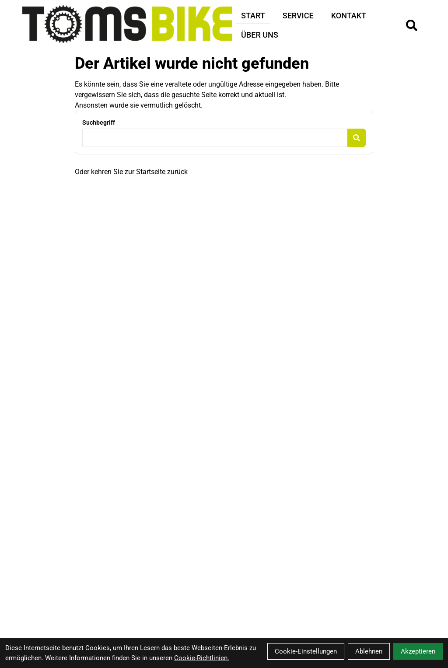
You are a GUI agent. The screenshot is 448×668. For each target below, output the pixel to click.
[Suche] (411, 25)
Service (298, 15)
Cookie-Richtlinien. (201, 658)
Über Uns (259, 34)
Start (253, 15)
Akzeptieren (418, 651)
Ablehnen (368, 651)
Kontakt (348, 15)
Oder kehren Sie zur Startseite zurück (131, 172)
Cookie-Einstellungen (306, 651)
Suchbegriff (98, 122)
